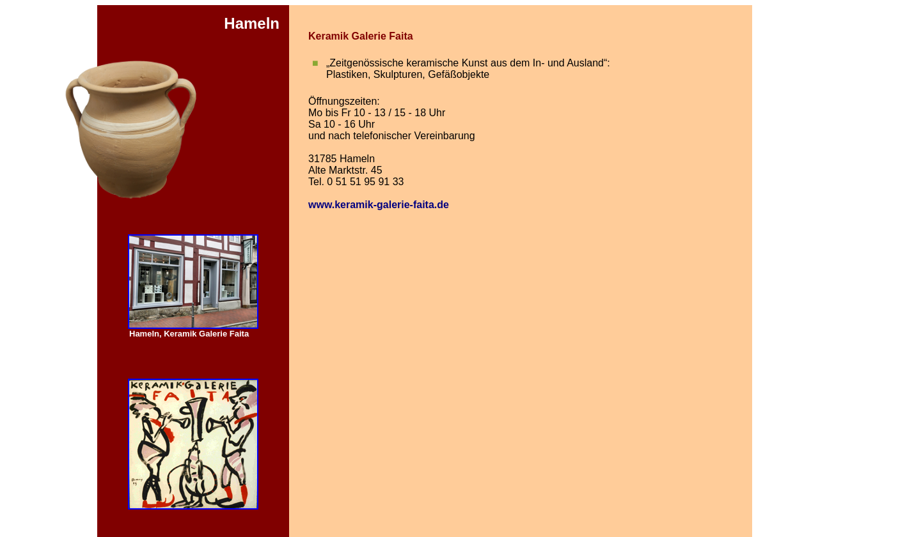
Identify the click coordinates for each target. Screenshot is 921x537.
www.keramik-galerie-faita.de (378, 204)
